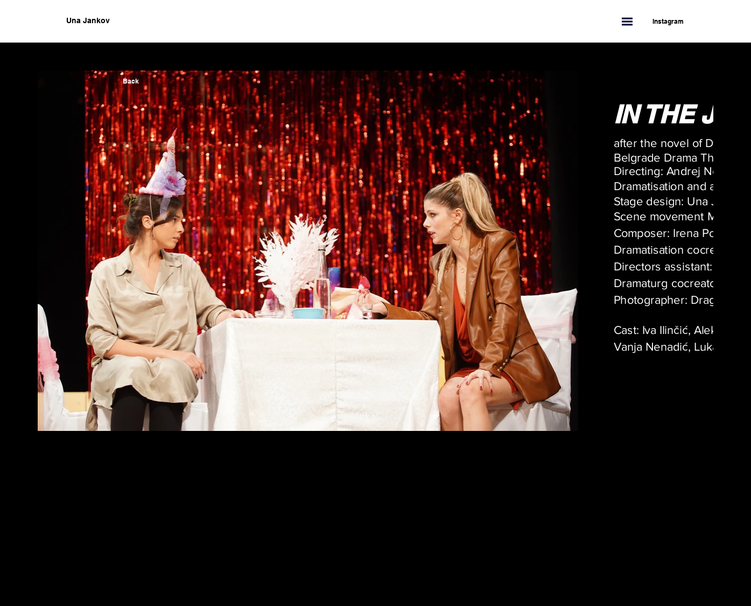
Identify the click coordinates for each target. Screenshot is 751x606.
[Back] (131, 81)
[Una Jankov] (141, 21)
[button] (627, 21)
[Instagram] (663, 21)
